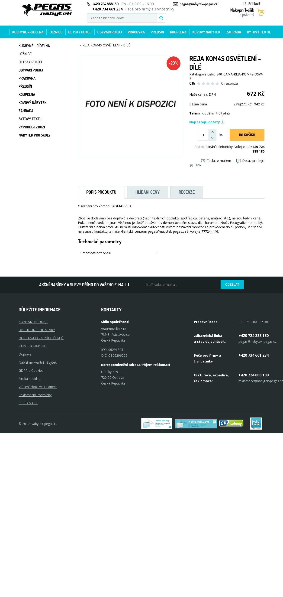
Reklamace (28, 403)
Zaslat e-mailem (216, 160)
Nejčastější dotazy (207, 122)
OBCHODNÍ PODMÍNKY (37, 330)
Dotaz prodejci (250, 160)
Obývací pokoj (109, 32)
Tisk (195, 165)
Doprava (25, 354)
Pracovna (136, 32)
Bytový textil (259, 32)
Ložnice (55, 32)
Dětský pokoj (79, 32)
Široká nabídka (29, 378)
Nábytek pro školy (35, 135)
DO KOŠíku (247, 135)
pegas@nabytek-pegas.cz (198, 4)
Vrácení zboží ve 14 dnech (38, 387)
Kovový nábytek (206, 32)
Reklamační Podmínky (35, 395)
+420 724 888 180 (105, 4)
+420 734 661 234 (253, 355)
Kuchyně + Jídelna (28, 32)
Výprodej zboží (32, 127)
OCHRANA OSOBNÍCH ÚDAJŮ (41, 338)
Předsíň (157, 32)
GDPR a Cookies (31, 370)
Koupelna (178, 32)
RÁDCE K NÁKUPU (33, 346)
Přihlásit (251, 3)
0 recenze (229, 83)
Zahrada (233, 32)
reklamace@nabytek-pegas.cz (260, 381)
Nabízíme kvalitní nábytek (38, 362)
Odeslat (232, 284)
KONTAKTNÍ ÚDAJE (33, 322)
